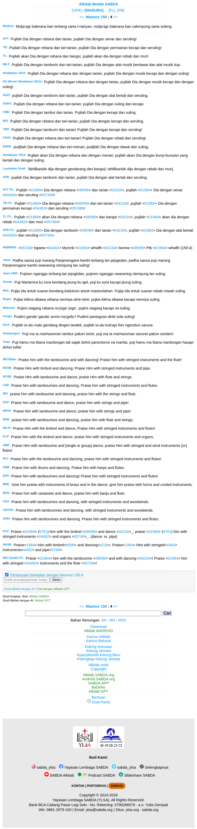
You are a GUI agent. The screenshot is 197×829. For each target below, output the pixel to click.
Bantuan (98, 697)
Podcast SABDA (96, 775)
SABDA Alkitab (59, 775)
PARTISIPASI (96, 786)
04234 (117, 190)
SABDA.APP (98, 683)
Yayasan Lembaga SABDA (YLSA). (81, 800)
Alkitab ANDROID (98, 631)
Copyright (98, 669)
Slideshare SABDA (137, 775)
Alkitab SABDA (39, 596)
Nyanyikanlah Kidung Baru (98, 655)
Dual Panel (98, 702)
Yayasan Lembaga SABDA (83, 767)
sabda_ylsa (43, 767)
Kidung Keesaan (98, 647)
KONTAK (78, 786)
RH (112, 620)
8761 (43, 532)
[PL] (112, 10)
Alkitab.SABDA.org (98, 675)
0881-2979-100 (59, 810)
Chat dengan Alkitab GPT (53, 588)
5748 (56, 550)
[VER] (77, 10)
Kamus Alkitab (98, 637)
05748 (47, 195)
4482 (171, 545)
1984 (30, 545)
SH (103, 620)
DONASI (117, 786)
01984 (36, 190)
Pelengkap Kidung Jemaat (98, 659)
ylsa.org (132, 810)
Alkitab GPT (42, 600)
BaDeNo (98, 687)
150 (104, 17)
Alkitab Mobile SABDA (98, 4)
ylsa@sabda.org (99, 810)
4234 (104, 545)
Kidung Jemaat (98, 651)
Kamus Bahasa (98, 641)
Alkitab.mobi (98, 665)
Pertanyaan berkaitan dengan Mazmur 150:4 (46, 575)
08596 (83, 190)
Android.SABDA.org (98, 679)
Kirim (56, 580)
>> (115, 17)
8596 (70, 545)
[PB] (120, 10)
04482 (10, 195)
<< (82, 17)
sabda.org (150, 810)
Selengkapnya (154, 767)
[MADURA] (94, 10)
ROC (122, 620)
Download (98, 627)
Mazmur (93, 17)
